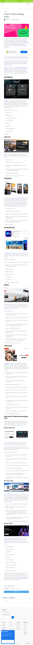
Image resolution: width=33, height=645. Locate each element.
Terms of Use (19, 624)
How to (10, 624)
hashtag (15, 68)
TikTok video (23, 45)
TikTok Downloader (4, 627)
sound (22, 68)
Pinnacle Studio (7, 538)
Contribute (25, 628)
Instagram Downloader (4, 629)
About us (25, 624)
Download (24, 51)
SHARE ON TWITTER (16, 591)
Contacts (25, 627)
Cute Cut (6, 154)
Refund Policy (19, 629)
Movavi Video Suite (8, 442)
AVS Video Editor (7, 494)
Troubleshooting (11, 628)
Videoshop (6, 363)
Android (21, 198)
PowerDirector (7, 253)
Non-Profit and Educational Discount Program (26, 633)
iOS (17, 198)
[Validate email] (13, 617)
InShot (5, 304)
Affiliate (25, 630)
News (24, 625)
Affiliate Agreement (18, 626)
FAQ (10, 627)
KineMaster (6, 100)
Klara (8, 19)
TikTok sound (25, 41)
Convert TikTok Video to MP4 (15, 588)
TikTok (5, 11)
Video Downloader (4, 625)
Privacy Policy (5, 635)
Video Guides (11, 625)
